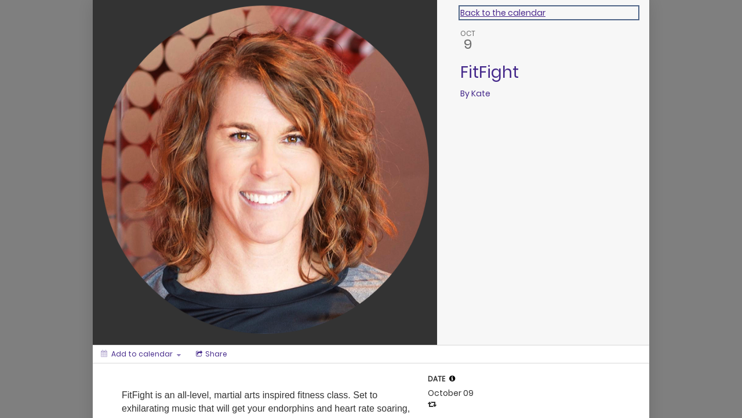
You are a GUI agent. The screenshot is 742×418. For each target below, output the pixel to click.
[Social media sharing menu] (210, 354)
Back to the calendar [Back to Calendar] (502, 13)
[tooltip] (452, 378)
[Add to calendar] (141, 354)
